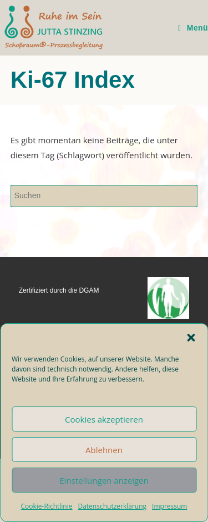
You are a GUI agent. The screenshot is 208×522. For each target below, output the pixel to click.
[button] (190, 337)
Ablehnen (104, 449)
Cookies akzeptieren (104, 419)
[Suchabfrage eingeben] (104, 196)
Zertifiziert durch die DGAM (59, 290)
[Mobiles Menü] (193, 27)
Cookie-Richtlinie (47, 506)
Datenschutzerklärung (112, 506)
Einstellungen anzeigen (103, 480)
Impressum (169, 506)
